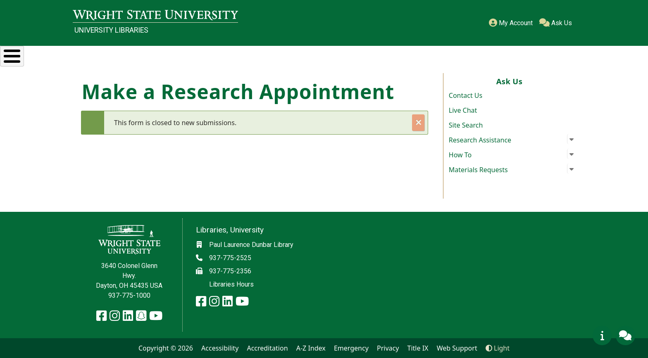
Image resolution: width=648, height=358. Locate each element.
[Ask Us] (625, 335)
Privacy (388, 348)
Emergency (351, 348)
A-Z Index (311, 348)
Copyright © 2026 (165, 348)
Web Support (457, 348)
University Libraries (111, 30)
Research (148, 55)
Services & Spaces (243, 55)
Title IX (418, 348)
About (552, 55)
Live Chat (463, 110)
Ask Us (555, 23)
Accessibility (219, 348)
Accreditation (267, 348)
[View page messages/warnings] (602, 335)
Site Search (466, 125)
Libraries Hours (231, 284)
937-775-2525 (230, 258)
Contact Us (465, 95)
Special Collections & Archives (374, 55)
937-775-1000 (129, 295)
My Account (511, 23)
